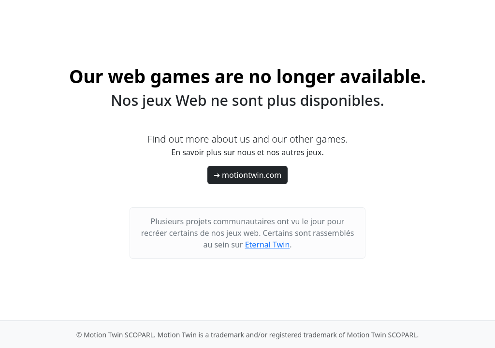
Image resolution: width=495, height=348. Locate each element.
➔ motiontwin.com (247, 175)
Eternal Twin (267, 244)
